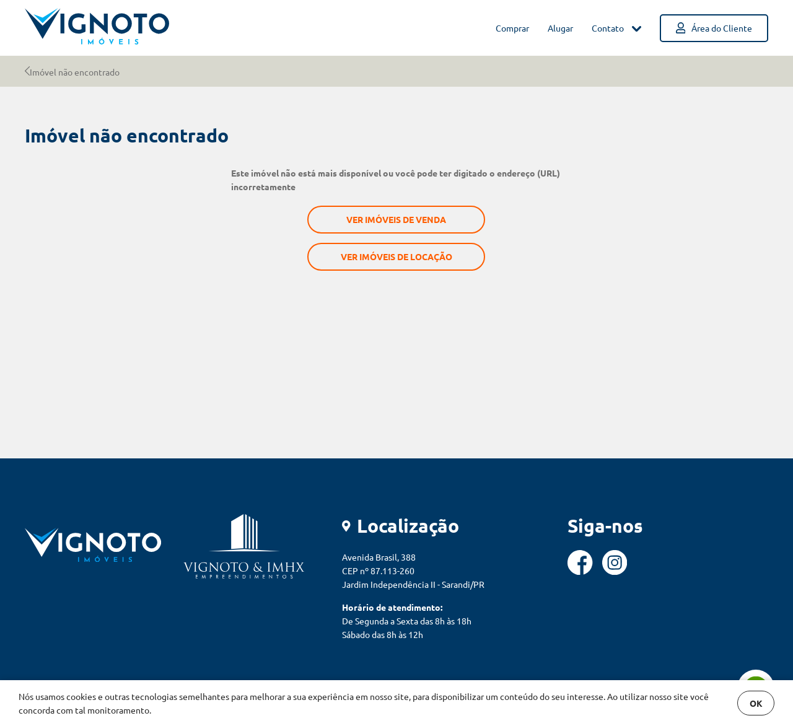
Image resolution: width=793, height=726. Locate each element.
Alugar (560, 27)
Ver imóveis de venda (396, 219)
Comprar (512, 27)
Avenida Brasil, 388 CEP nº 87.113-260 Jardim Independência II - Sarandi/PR (413, 570)
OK (756, 703)
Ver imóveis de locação (396, 256)
